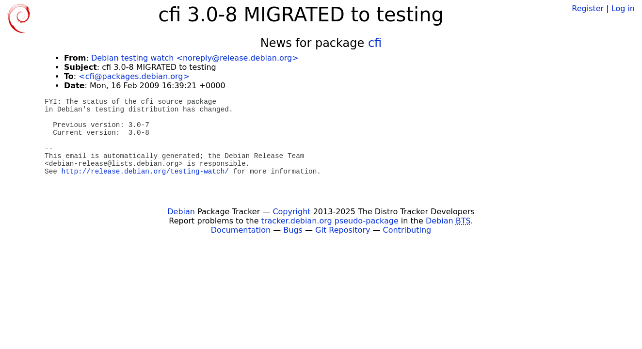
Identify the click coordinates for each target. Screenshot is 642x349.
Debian (181, 211)
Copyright (291, 211)
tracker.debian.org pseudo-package (330, 220)
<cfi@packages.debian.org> (134, 76)
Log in (623, 8)
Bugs (293, 230)
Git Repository (342, 230)
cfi (375, 43)
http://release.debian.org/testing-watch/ (145, 171)
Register (588, 8)
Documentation (241, 230)
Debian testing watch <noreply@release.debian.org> (195, 58)
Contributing (407, 230)
